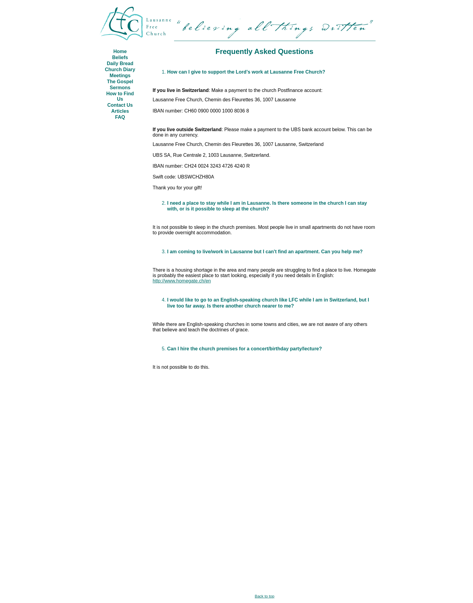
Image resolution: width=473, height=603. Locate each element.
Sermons (120, 87)
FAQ (120, 117)
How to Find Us (120, 96)
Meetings (120, 75)
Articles (120, 111)
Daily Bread (120, 63)
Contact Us (120, 105)
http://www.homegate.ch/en (182, 280)
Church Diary (120, 69)
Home (120, 51)
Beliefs (120, 57)
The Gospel (120, 81)
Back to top (264, 596)
